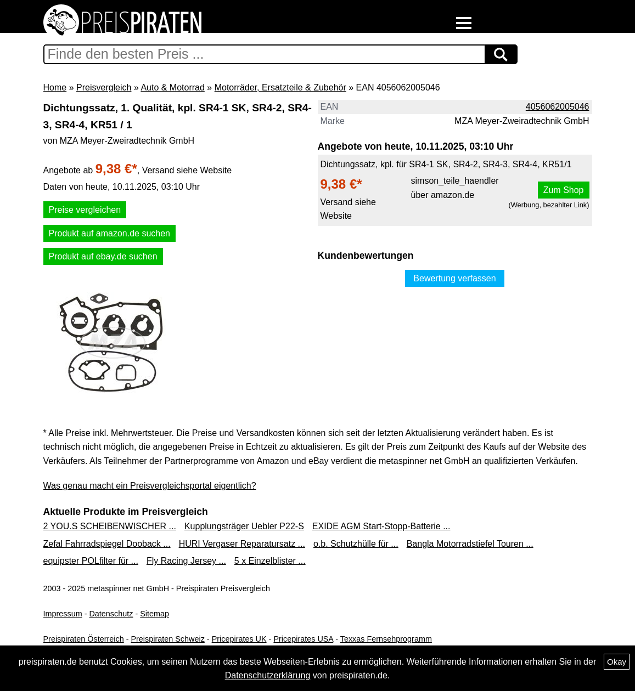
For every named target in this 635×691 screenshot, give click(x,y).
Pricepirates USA (303, 639)
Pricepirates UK (239, 639)
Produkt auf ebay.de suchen (103, 256)
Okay (616, 661)
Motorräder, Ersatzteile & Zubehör (280, 87)
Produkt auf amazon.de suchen (109, 233)
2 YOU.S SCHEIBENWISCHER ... (109, 526)
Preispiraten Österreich (83, 639)
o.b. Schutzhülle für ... (355, 543)
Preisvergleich (103, 87)
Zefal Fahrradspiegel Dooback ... (107, 543)
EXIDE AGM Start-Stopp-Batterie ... (381, 526)
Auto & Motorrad (173, 87)
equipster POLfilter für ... (90, 560)
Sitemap (154, 613)
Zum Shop (563, 190)
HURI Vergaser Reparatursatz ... (242, 543)
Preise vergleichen (85, 209)
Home (55, 87)
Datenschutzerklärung (268, 675)
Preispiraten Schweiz (167, 639)
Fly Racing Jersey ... (186, 560)
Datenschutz (111, 613)
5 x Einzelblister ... (270, 560)
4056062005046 (557, 106)
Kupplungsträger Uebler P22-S (244, 526)
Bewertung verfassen (454, 278)
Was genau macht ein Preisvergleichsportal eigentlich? (149, 485)
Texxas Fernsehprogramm (386, 639)
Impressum (62, 613)
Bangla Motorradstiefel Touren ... (470, 543)
